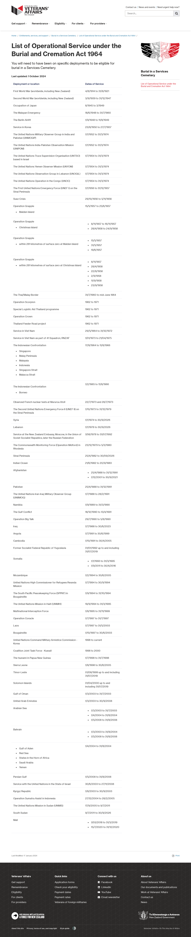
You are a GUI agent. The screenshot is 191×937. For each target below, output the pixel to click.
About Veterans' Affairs (153, 882)
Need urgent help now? (168, 7)
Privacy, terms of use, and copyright (42, 928)
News (144, 902)
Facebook (105, 882)
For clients (78, 23)
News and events (147, 7)
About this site (17, 928)
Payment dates (63, 892)
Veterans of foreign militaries (71, 902)
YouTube (104, 892)
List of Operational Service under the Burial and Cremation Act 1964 (107, 36)
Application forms (64, 882)
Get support (19, 23)
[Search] (177, 13)
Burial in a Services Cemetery (63, 36)
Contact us (131, 7)
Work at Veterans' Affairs (154, 892)
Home (13, 36)
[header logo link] (30, 10)
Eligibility (61, 23)
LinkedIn (104, 887)
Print (176, 856)
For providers (98, 23)
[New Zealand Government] (159, 915)
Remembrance (41, 23)
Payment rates (62, 897)
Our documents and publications (159, 887)
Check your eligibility (66, 887)
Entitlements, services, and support (33, 36)
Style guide (64, 928)
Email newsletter (109, 897)
